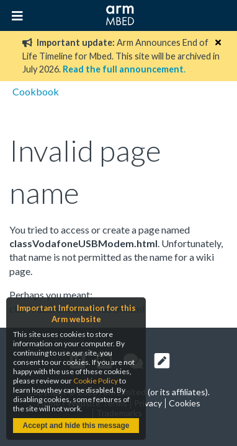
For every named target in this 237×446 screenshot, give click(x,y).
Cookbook (35, 91)
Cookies (184, 403)
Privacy (148, 403)
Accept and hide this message (75, 425)
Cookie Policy (95, 380)
